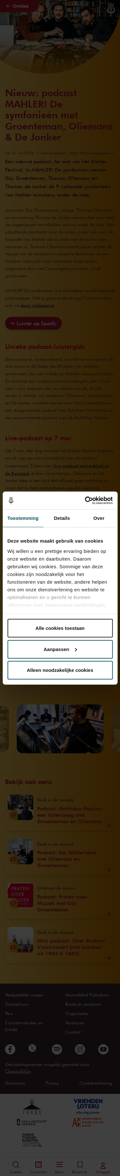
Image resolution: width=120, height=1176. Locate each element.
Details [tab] (62, 518)
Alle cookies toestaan (60, 628)
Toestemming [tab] (23, 518)
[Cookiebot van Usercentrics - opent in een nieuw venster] (85, 500)
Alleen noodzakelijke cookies (60, 670)
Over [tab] (99, 518)
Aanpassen (60, 649)
